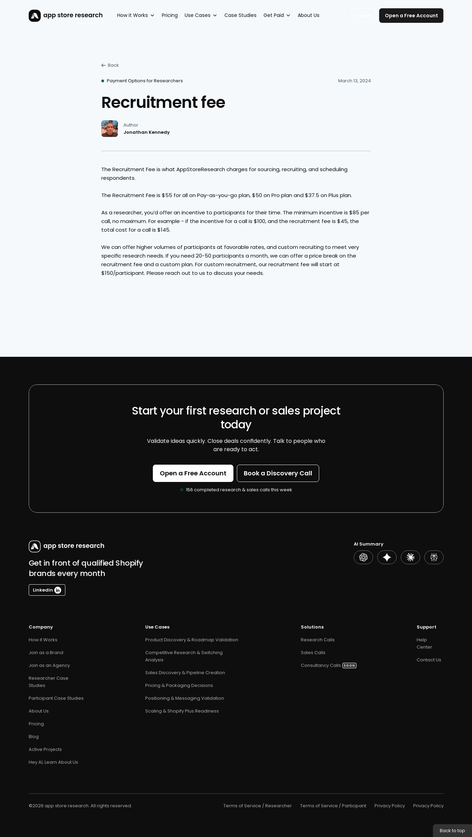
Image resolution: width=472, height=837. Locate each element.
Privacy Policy (389, 805)
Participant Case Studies (56, 698)
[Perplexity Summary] (434, 557)
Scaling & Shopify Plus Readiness (182, 711)
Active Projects (45, 749)
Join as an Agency (49, 665)
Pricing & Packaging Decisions (179, 685)
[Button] (193, 473)
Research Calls (318, 639)
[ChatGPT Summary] (363, 557)
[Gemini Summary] (387, 557)
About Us (39, 711)
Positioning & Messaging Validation (184, 698)
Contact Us (429, 660)
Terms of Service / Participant (333, 805)
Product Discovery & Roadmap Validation (191, 639)
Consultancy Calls (321, 665)
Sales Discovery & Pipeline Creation (185, 672)
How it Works (43, 639)
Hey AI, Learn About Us (53, 762)
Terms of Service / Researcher (257, 805)
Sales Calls (313, 652)
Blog (34, 736)
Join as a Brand (46, 652)
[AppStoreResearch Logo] (57, 16)
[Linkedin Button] (47, 590)
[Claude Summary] (410, 557)
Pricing (37, 723)
